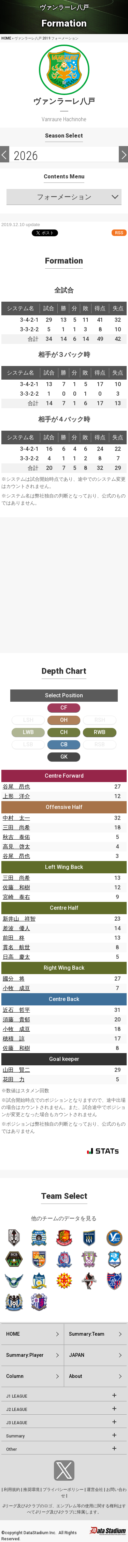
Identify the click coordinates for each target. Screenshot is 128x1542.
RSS (119, 232)
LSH (28, 720)
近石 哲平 (16, 1010)
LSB (28, 744)
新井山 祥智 (19, 919)
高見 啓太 (16, 846)
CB (64, 744)
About (75, 1376)
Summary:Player (25, 1355)
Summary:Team (86, 1334)
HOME (6, 38)
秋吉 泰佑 (16, 837)
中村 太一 (16, 818)
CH (64, 732)
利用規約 (12, 1489)
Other (11, 1449)
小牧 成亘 (16, 988)
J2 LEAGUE (16, 1409)
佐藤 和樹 (16, 887)
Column (15, 1376)
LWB (28, 732)
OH (64, 720)
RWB (99, 732)
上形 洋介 (16, 796)
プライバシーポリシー (63, 1489)
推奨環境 (31, 1489)
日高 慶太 (16, 957)
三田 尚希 (16, 827)
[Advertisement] (64, 581)
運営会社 (95, 1489)
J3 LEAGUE (16, 1422)
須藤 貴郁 (16, 1019)
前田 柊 (14, 938)
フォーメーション (64, 197)
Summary (15, 1436)
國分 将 (14, 978)
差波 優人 (16, 928)
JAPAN (76, 1355)
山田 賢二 (16, 1070)
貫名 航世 (16, 947)
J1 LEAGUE (16, 1396)
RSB (100, 744)
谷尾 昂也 (16, 786)
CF (63, 707)
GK (64, 756)
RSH (100, 720)
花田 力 (14, 1079)
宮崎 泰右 (16, 897)
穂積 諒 (14, 1038)
